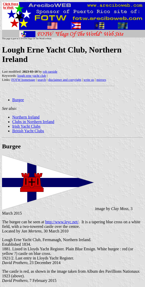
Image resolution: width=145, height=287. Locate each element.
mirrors (101, 80)
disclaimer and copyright (64, 80)
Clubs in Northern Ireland (33, 122)
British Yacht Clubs (28, 131)
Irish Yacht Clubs (26, 126)
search (41, 80)
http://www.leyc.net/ (61, 222)
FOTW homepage (23, 80)
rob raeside (50, 71)
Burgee (18, 100)
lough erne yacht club (31, 75)
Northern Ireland (25, 117)
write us (89, 80)
